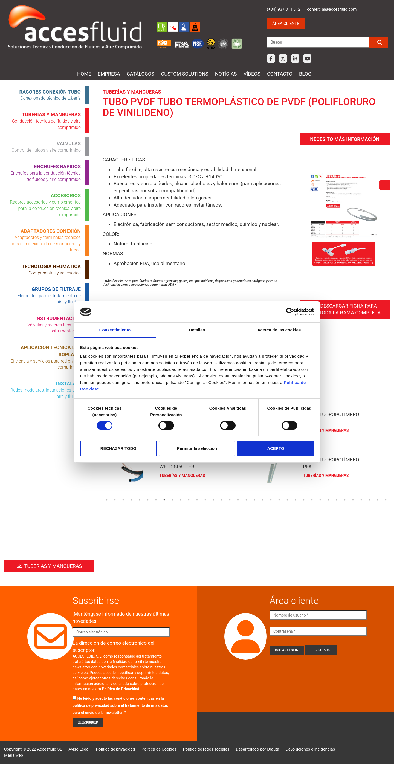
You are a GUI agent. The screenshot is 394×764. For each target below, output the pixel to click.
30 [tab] (344, 499)
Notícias (226, 74)
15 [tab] (221, 499)
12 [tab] (197, 499)
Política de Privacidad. (121, 689)
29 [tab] (336, 499)
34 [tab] (377, 499)
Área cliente (285, 23)
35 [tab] (386, 499)
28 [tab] (328, 499)
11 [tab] (189, 499)
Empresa (109, 74)
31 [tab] (353, 499)
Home (84, 74)
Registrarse (321, 650)
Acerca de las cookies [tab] (279, 329)
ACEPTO (275, 448)
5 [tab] (139, 499)
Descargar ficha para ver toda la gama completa (345, 307)
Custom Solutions (184, 74)
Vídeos (252, 74)
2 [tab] (115, 499)
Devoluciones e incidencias (310, 749)
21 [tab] (271, 499)
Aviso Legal (78, 749)
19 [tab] (254, 499)
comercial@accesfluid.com (332, 9)
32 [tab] (361, 499)
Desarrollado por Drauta (257, 749)
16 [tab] (230, 499)
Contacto (279, 74)
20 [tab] (262, 499)
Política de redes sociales (206, 749)
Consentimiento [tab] (115, 329)
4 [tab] (131, 499)
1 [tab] (106, 499)
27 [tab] (320, 499)
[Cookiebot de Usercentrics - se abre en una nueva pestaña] (290, 312)
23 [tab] (287, 499)
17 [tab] (238, 499)
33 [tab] (369, 499)
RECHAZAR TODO (118, 448)
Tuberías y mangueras (49, 566)
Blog (305, 74)
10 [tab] (180, 499)
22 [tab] (279, 499)
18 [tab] (246, 499)
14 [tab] (213, 499)
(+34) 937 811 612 (283, 9)
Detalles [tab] (197, 329)
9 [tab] (172, 499)
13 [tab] (205, 499)
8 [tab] (164, 499)
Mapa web (13, 755)
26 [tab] (312, 499)
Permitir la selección (197, 448)
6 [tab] (147, 499)
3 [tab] (123, 499)
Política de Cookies (158, 749)
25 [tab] (303, 499)
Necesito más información (344, 138)
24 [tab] (295, 499)
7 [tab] (156, 499)
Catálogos (140, 74)
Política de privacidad (115, 749)
